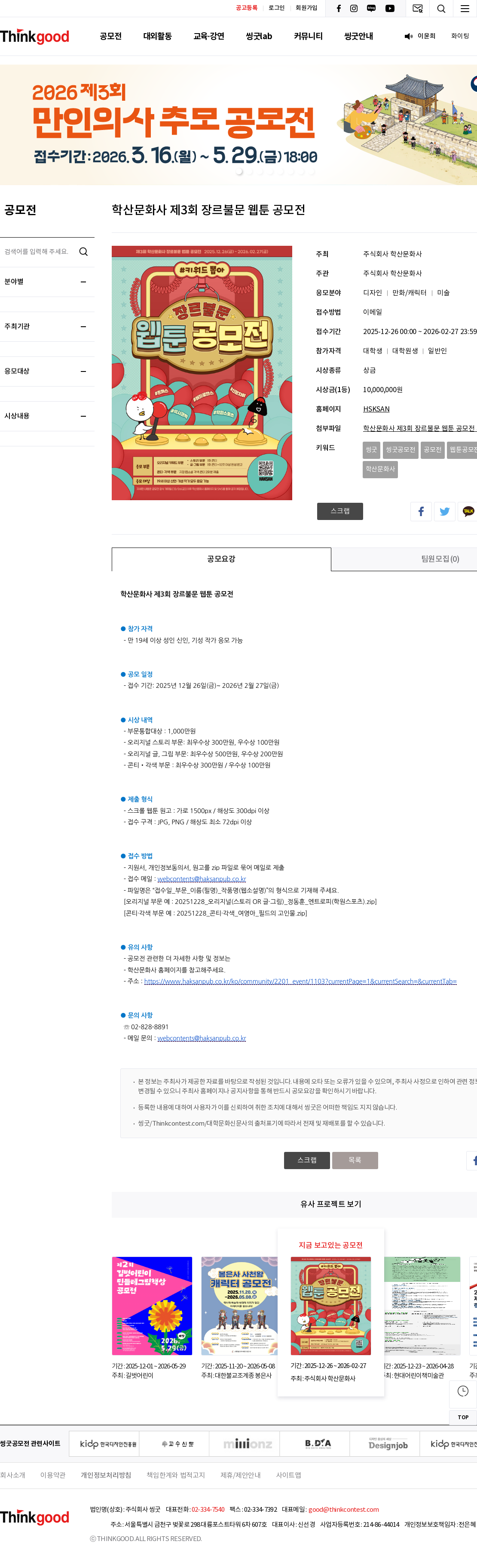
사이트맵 (288, 1475)
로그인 (277, 8)
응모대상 (45, 371)
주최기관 (45, 327)
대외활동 (157, 36)
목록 (355, 1160)
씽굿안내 (358, 36)
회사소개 (12, 1475)
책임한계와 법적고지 (176, 1475)
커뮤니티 (308, 36)
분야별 (45, 282)
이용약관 (53, 1475)
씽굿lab (259, 36)
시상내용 (45, 416)
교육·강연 (208, 36)
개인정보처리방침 (106, 1475)
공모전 (110, 36)
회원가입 (307, 8)
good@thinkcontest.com (343, 1509)
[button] (239, 171)
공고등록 (247, 8)
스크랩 (340, 511)
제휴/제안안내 (240, 1475)
